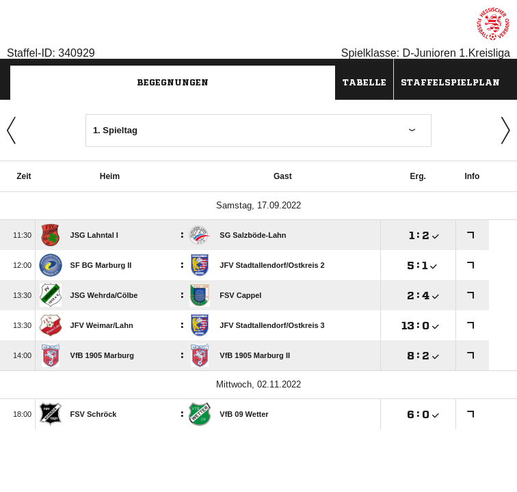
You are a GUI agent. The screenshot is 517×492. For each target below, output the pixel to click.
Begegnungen (173, 82)
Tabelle (364, 82)
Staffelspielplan (450, 82)
